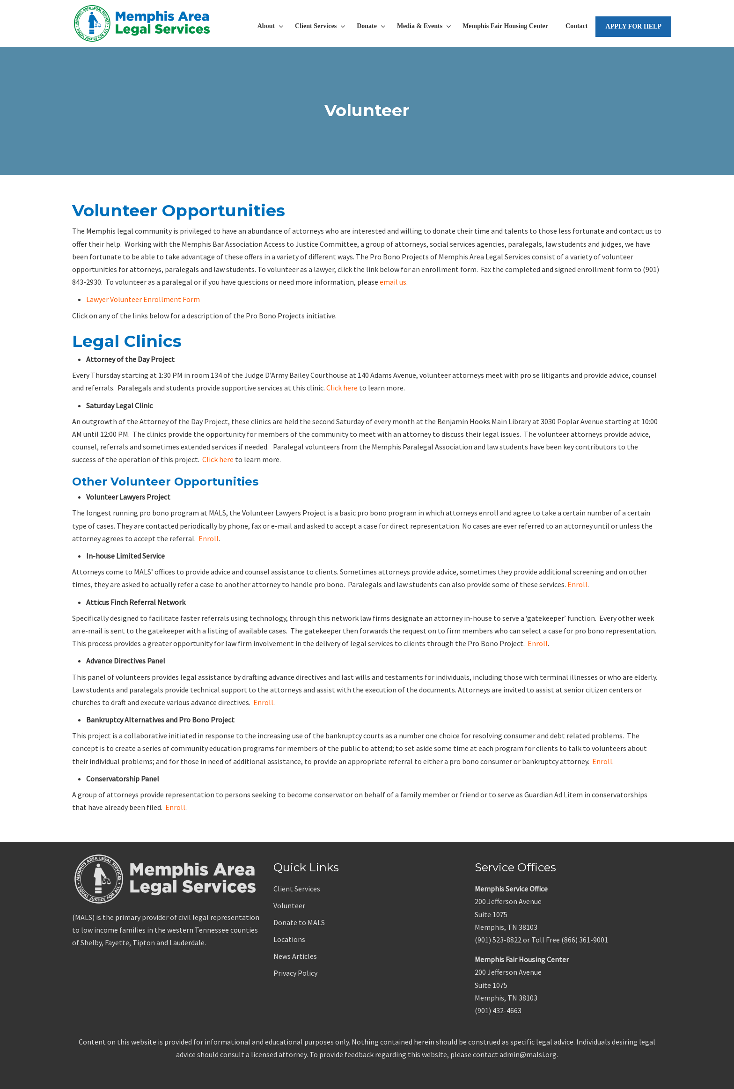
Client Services (296, 888)
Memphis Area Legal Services (142, 23)
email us (393, 282)
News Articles (295, 956)
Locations (289, 939)
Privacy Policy (295, 973)
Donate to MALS (299, 922)
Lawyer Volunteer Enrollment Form (143, 299)
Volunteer (289, 905)
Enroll (208, 538)
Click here (342, 387)
